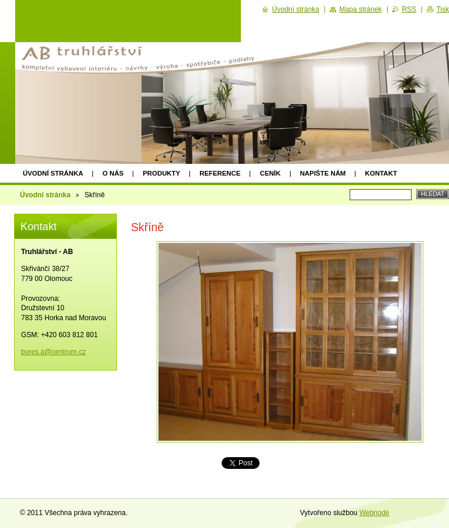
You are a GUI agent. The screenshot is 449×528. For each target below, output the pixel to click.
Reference (219, 173)
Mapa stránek (360, 9)
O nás (112, 173)
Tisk (442, 9)
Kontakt (381, 173)
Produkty (161, 173)
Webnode (374, 513)
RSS (409, 9)
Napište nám (323, 173)
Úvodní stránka (53, 173)
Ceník (270, 173)
